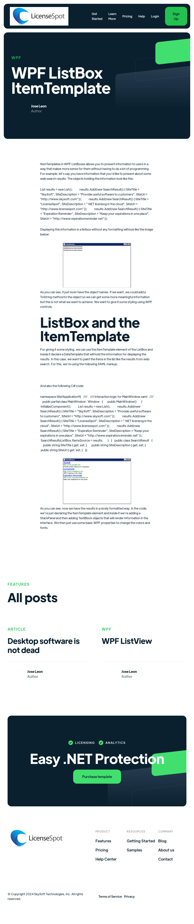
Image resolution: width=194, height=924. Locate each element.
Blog (162, 841)
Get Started (97, 16)
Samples (134, 850)
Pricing (127, 16)
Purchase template (97, 776)
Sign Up (176, 16)
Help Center (106, 859)
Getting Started (141, 841)
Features (103, 841)
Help (141, 16)
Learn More (112, 16)
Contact (165, 859)
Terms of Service (110, 896)
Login (155, 16)
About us (166, 850)
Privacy (129, 896)
